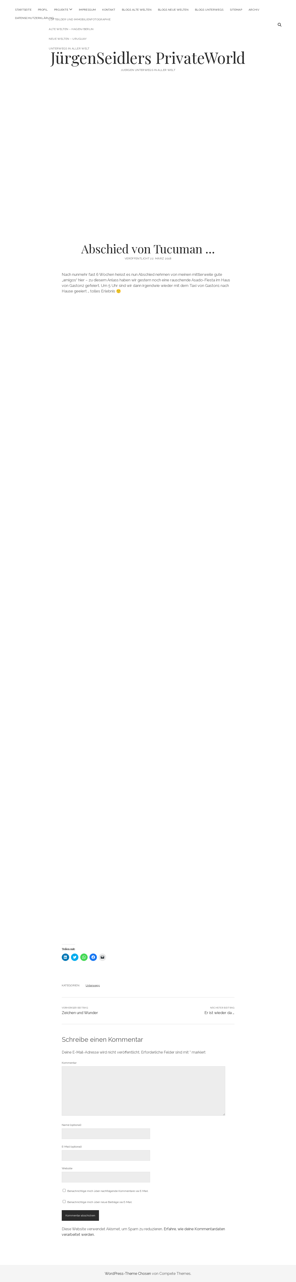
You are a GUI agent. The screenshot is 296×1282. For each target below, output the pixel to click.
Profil (43, 9)
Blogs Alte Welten (136, 9)
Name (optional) (71, 1125)
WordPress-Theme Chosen (128, 1273)
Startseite (23, 9)
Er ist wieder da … (219, 1012)
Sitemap (236, 9)
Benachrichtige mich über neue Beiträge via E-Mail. (99, 1202)
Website (67, 1168)
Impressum (87, 9)
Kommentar (69, 1062)
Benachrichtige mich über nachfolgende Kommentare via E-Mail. (107, 1191)
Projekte (61, 9)
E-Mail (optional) (72, 1146)
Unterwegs (93, 985)
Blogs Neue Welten (173, 9)
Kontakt (108, 9)
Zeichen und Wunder (80, 1012)
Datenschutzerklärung (34, 18)
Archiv (254, 9)
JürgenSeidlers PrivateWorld (148, 57)
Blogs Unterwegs (209, 9)
